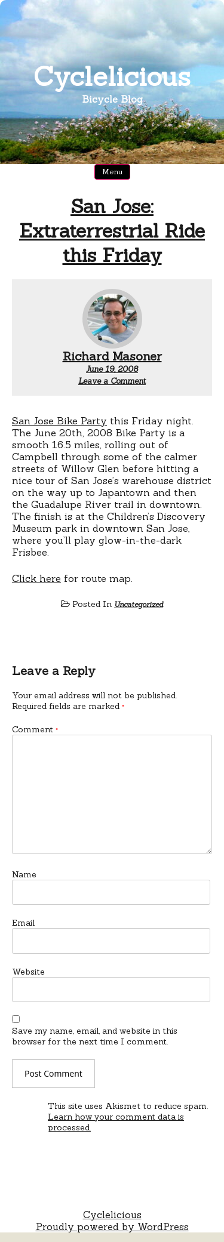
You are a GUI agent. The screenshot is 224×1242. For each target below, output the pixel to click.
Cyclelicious (112, 76)
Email (23, 922)
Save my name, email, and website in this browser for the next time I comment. (94, 1036)
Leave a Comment (112, 381)
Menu (112, 171)
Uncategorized (138, 604)
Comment (35, 729)
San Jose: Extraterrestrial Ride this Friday (112, 230)
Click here (36, 578)
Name (24, 874)
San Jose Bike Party (59, 421)
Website (28, 971)
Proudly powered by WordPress (112, 1226)
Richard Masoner (112, 356)
